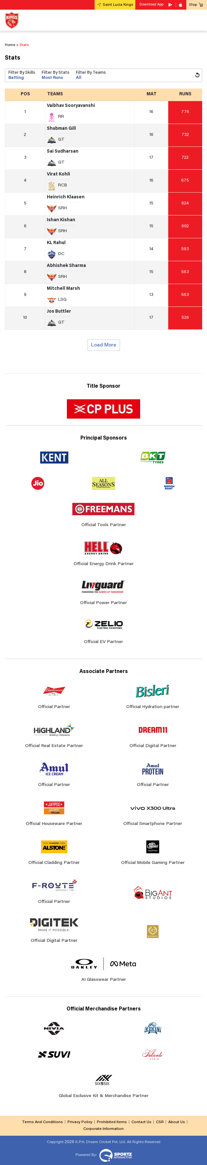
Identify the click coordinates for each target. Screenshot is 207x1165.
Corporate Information (103, 1129)
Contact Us (141, 1122)
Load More (103, 345)
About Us (176, 1122)
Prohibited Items (112, 1122)
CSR (160, 1122)
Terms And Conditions (42, 1122)
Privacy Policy (79, 1122)
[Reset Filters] (197, 75)
